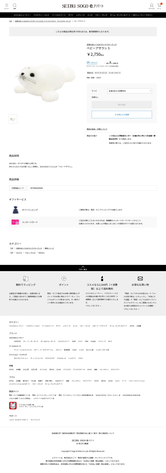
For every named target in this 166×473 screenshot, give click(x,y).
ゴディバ (58, 350)
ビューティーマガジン (143, 15)
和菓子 (40, 381)
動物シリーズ (49, 248)
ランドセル (43, 369)
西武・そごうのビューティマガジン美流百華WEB (75, 395)
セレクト (19, 253)
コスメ (117, 381)
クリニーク (102, 341)
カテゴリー (14, 322)
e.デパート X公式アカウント (43, 398)
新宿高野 (67, 350)
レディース (80, 15)
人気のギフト (59, 381)
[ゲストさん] (151, 6)
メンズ (90, 15)
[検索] (14, 6)
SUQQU (93, 341)
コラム (12, 376)
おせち (89, 369)
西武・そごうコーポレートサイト (43, 395)
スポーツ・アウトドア (99, 326)
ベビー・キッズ (101, 15)
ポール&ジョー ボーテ (48, 341)
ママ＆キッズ (61, 358)
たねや (74, 350)
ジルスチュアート (64, 341)
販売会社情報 (67, 433)
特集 (11, 365)
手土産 (33, 381)
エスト (80, 341)
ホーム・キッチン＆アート (120, 15)
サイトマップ (35, 420)
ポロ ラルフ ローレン (21, 358)
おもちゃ (41, 253)
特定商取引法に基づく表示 (86, 433)
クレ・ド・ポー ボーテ (30, 341)
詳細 (114, 63)
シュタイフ (72, 358)
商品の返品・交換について (97, 129)
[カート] (159, 6)
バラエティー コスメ (41, 15)
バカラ (80, 358)
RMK (86, 341)
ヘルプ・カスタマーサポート (18, 420)
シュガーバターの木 (102, 350)
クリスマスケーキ (79, 369)
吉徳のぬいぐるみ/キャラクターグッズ (102, 44)
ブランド (13, 333)
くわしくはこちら (92, 305)
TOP (10, 21)
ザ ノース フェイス (36, 358)
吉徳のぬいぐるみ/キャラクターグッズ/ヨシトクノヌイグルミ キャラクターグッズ (43, 21)
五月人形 (34, 369)
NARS (74, 341)
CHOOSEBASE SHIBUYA (131, 395)
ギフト (71, 15)
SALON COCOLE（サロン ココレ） (107, 395)
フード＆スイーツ (59, 15)
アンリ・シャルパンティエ (23, 350)
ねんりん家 (89, 350)
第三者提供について (106, 433)
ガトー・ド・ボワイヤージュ (43, 350)
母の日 (52, 369)
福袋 (95, 369)
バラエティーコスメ (32, 326)
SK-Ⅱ (110, 341)
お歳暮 (139, 326)
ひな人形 (26, 369)
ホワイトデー (115, 369)
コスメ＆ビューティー (22, 15)
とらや (81, 350)
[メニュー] (6, 6)
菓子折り (26, 381)
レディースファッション (137, 381)
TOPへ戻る (83, 269)
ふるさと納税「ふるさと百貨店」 (20, 398)
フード (124, 381)
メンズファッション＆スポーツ (19, 384)
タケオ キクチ (50, 358)
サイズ (94, 91)
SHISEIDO (17, 341)
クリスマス (67, 369)
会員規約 (55, 433)
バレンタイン (104, 369)
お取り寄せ (48, 381)
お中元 (132, 326)
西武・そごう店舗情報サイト (18, 395)
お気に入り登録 (123, 115)
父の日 (58, 369)
